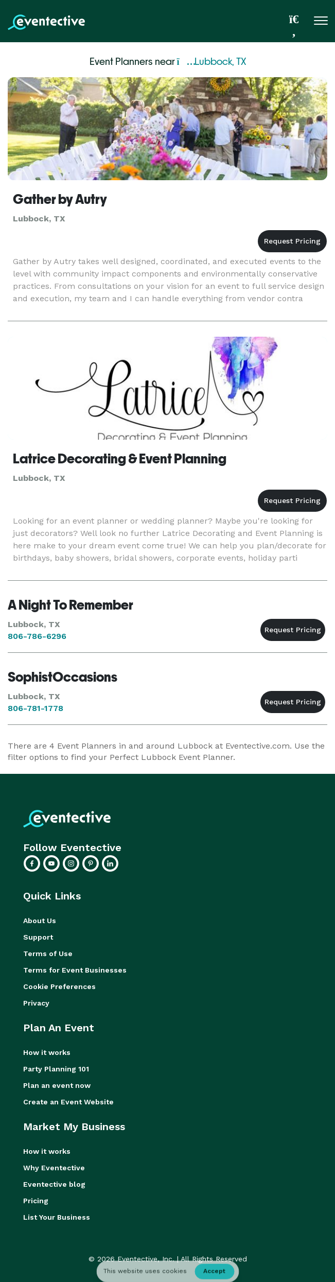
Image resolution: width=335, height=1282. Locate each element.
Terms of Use (48, 953)
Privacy (36, 1003)
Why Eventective (54, 1168)
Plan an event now (57, 1085)
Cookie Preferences (59, 986)
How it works (46, 1052)
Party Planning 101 (56, 1069)
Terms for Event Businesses (75, 970)
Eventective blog (54, 1184)
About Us (39, 920)
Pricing (35, 1201)
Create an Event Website (68, 1102)
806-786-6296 (37, 636)
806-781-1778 (35, 708)
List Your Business (56, 1217)
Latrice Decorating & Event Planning (119, 458)
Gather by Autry (60, 199)
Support (38, 937)
